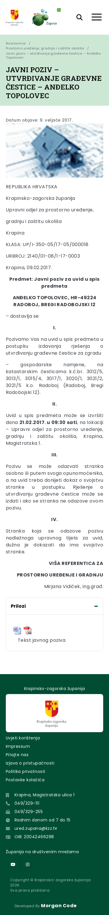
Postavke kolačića (25, 780)
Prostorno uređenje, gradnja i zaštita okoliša (45, 48)
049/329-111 (27, 803)
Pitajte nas (17, 755)
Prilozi (18, 606)
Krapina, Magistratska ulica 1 (45, 795)
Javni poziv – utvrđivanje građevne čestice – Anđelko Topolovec (54, 55)
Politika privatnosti (25, 771)
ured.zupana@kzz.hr (36, 828)
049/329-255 (29, 811)
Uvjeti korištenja (23, 738)
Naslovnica (16, 43)
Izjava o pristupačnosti (30, 763)
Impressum (18, 746)
